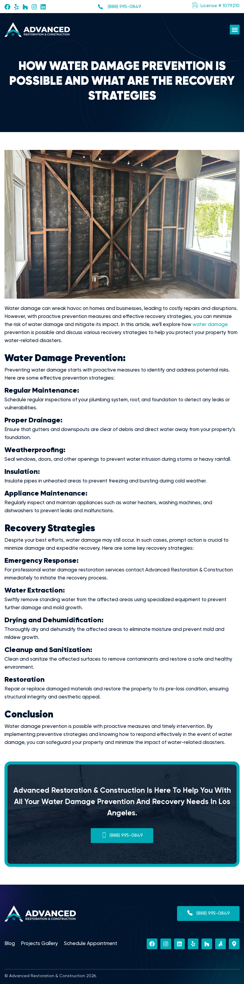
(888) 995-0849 (124, 6)
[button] (216, 6)
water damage (210, 324)
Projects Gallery (39, 943)
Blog (9, 943)
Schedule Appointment (90, 943)
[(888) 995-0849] (100, 7)
